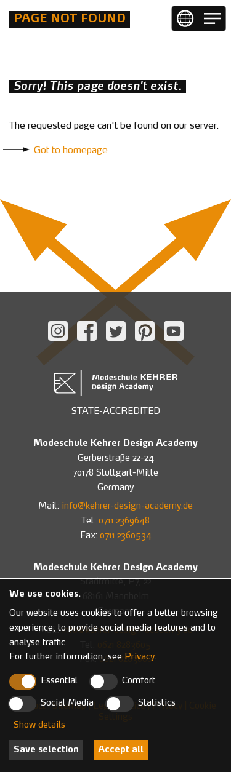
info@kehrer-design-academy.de (127, 506)
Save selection (46, 750)
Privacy (139, 657)
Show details (39, 725)
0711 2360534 (126, 535)
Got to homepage (71, 151)
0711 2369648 (124, 521)
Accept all (121, 750)
